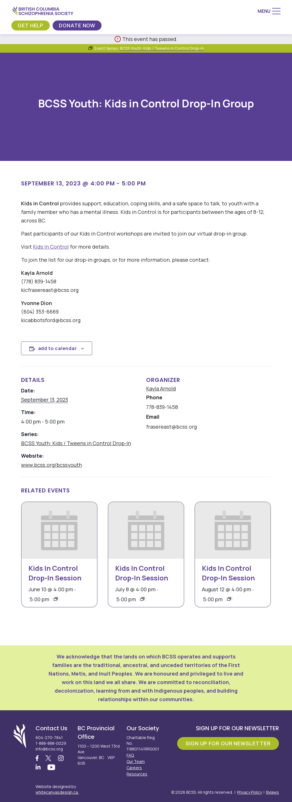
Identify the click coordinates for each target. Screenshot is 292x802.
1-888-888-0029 (51, 743)
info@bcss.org (49, 749)
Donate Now (77, 25)
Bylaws (272, 792)
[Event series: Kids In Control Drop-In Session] (56, 599)
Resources (137, 774)
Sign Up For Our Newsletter (228, 743)
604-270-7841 (49, 737)
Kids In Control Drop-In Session (54, 572)
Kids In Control (51, 246)
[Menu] (269, 11)
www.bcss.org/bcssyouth (51, 464)
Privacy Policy (249, 792)
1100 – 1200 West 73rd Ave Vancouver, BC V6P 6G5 (99, 754)
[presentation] (59, 530)
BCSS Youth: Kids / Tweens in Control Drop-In (76, 443)
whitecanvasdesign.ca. (57, 792)
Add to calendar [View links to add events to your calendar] (57, 348)
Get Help (31, 25)
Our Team (136, 761)
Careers (134, 767)
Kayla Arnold (161, 388)
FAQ (130, 755)
